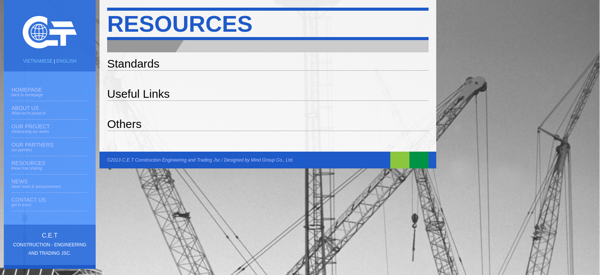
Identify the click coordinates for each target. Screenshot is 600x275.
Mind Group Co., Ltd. (272, 160)
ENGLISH (66, 61)
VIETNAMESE (37, 61)
